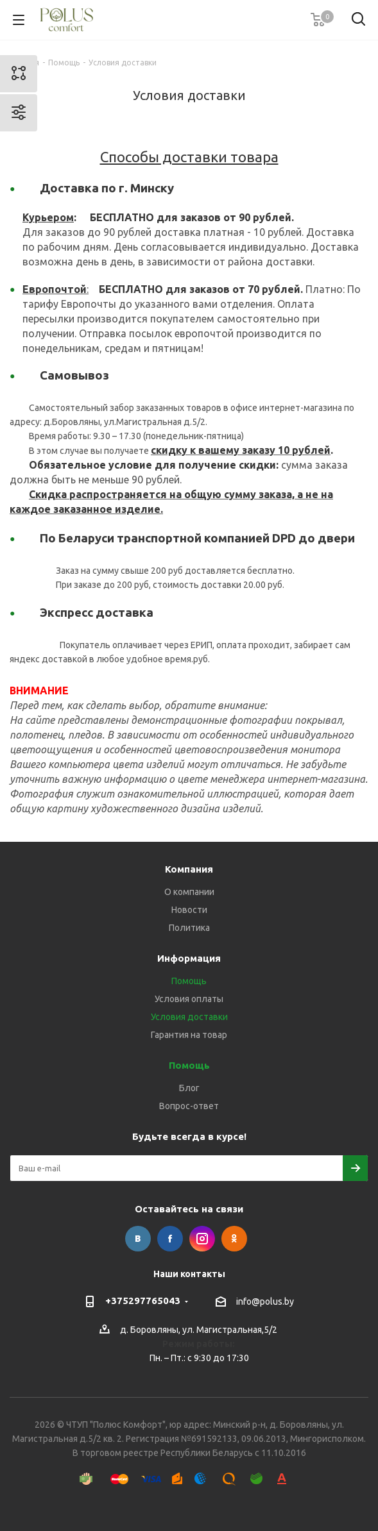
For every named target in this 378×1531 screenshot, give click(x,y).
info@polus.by (265, 1301)
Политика (189, 928)
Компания (189, 869)
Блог (189, 1088)
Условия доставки (189, 1017)
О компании (189, 892)
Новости (189, 910)
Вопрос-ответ (189, 1106)
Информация (189, 958)
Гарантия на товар (189, 1035)
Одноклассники (234, 1238)
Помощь (189, 981)
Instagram (202, 1238)
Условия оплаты (189, 999)
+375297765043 (142, 1300)
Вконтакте (138, 1238)
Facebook (170, 1238)
